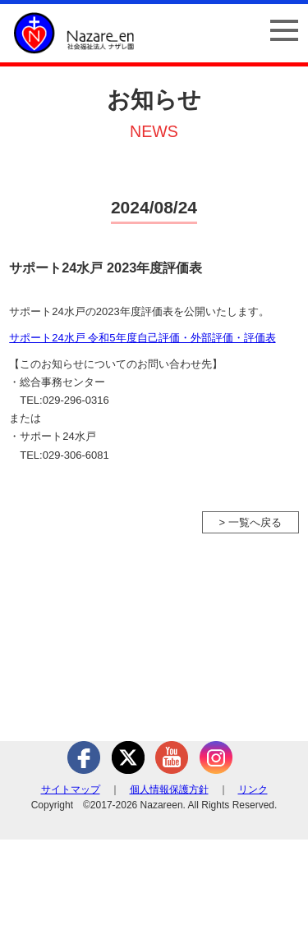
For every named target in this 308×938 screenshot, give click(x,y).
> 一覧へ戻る (250, 522)
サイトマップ (70, 789)
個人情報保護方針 (169, 789)
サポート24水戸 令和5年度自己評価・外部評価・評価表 (142, 338)
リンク (253, 789)
